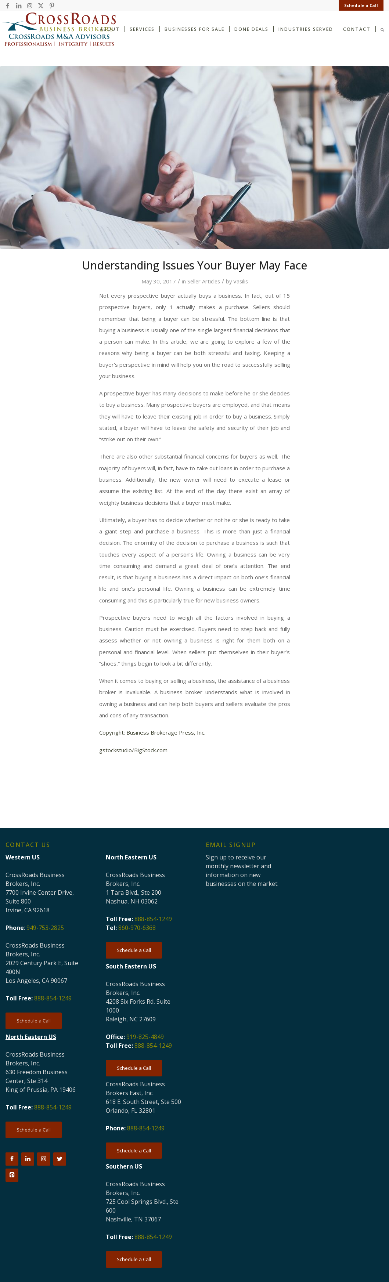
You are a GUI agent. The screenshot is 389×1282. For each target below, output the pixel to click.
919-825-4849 (145, 1037)
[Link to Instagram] (29, 5)
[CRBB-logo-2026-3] (59, 29)
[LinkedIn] (27, 1159)
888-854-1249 (53, 998)
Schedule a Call (361, 5)
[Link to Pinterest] (51, 5)
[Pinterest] (12, 1175)
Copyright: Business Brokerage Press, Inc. (152, 732)
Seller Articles (203, 281)
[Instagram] (43, 1159)
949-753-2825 (45, 928)
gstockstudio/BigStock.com (133, 750)
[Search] (382, 28)
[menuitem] (359, 5)
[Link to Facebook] (7, 5)
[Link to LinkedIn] (18, 5)
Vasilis (240, 281)
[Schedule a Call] (34, 1021)
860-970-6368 (137, 928)
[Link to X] (40, 5)
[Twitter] (59, 1159)
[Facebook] (12, 1159)
